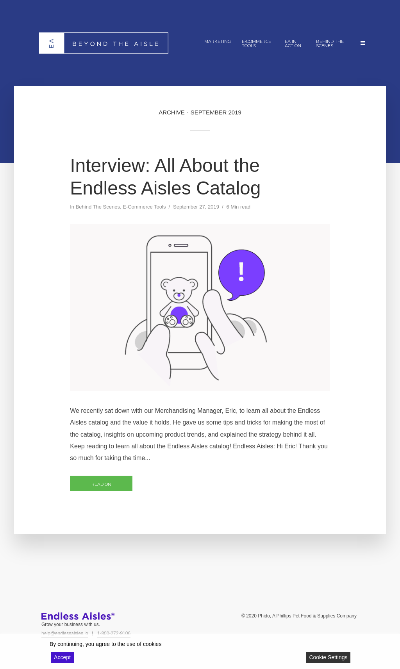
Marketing (217, 41)
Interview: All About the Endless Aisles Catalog (165, 176)
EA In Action (293, 43)
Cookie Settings (328, 657)
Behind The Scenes (330, 43)
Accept (62, 657)
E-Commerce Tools (256, 43)
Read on (101, 484)
